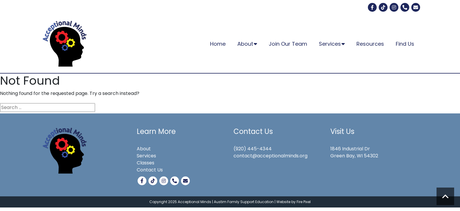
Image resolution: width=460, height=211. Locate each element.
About (247, 43)
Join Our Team (288, 43)
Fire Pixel (304, 201)
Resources (370, 43)
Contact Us (150, 169)
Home (218, 43)
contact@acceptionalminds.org (270, 155)
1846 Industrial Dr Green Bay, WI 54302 (354, 152)
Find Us (405, 43)
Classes (145, 162)
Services (332, 43)
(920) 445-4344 (253, 148)
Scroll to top (445, 196)
